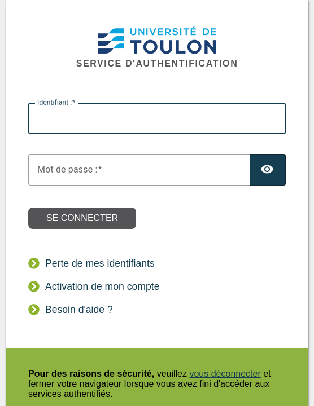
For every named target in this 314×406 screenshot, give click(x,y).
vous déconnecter (224, 373)
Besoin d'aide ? (79, 309)
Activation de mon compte (102, 286)
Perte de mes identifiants (100, 263)
